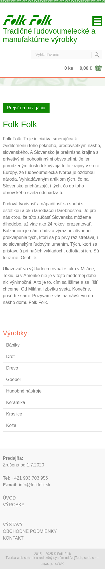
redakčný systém (51, 558)
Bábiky (13, 345)
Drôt (10, 356)
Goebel (13, 379)
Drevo (12, 368)
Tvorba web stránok (20, 558)
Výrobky (13, 504)
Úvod (9, 498)
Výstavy (13, 524)
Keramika (15, 402)
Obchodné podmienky (30, 531)
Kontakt (13, 538)
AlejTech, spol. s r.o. (84, 558)
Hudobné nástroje (23, 391)
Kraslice (14, 414)
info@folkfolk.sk (34, 484)
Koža (11, 425)
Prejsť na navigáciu (26, 107)
